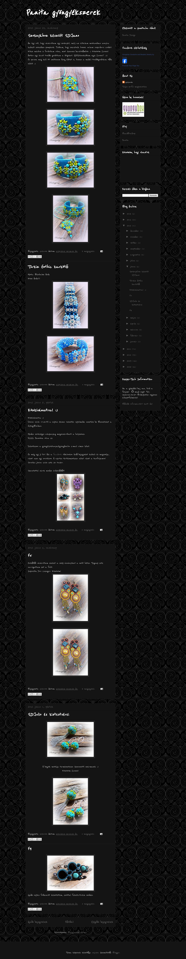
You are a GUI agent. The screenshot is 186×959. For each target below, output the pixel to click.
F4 (30, 848)
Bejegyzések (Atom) (77, 932)
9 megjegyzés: (89, 251)
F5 (30, 555)
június (133, 266)
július (133, 260)
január (134, 341)
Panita (125, 140)
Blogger (116, 952)
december (135, 230)
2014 (129, 213)
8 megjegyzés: (89, 688)
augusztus (135, 254)
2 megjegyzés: (89, 529)
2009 (130, 360)
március (134, 329)
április (133, 323)
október (134, 242)
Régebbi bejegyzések (102, 922)
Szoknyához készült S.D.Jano (53, 35)
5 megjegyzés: (89, 384)
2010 (129, 355)
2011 (129, 349)
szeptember (136, 248)
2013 (129, 219)
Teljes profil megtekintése (134, 86)
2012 (129, 225)
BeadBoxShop (128, 133)
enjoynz (95, 952)
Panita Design (128, 35)
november (135, 236)
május (133, 317)
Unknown (129, 82)
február (134, 335)
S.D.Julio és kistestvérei (48, 714)
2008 (130, 366)
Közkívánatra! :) (43, 410)
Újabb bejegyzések (37, 922)
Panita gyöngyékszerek (63, 13)
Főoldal (69, 922)
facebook (57, 454)
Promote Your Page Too (130, 66)
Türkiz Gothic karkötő (48, 267)
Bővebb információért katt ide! (137, 403)
